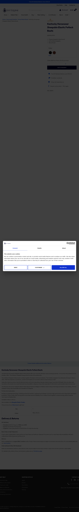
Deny (15, 267)
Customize (39, 267)
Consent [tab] (15, 248)
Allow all (63, 267)
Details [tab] (40, 248)
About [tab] (64, 248)
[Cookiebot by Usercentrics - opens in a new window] (68, 243)
